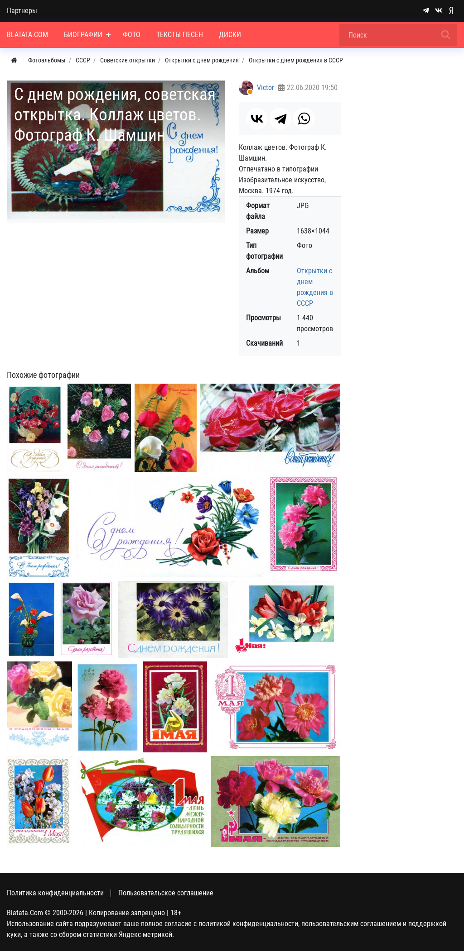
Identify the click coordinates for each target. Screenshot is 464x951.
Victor (265, 87)
